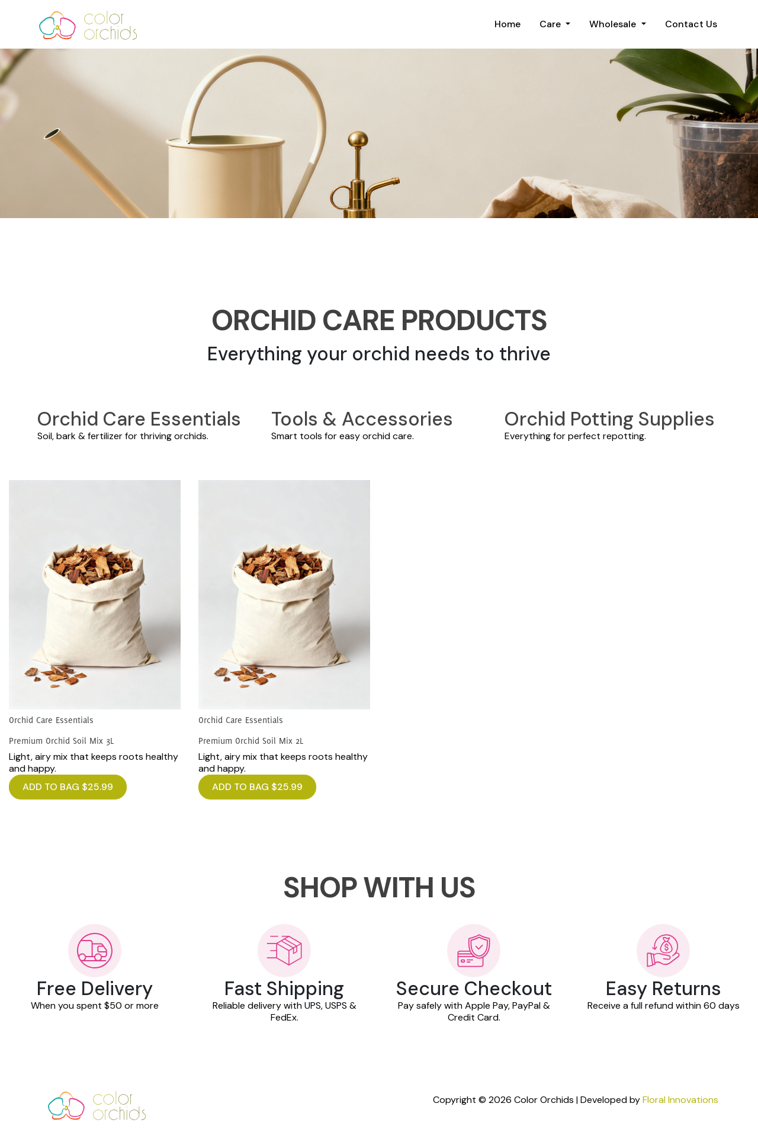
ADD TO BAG (68, 787)
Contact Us (691, 24)
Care (551, 24)
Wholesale (613, 24)
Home (507, 24)
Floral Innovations (680, 1099)
